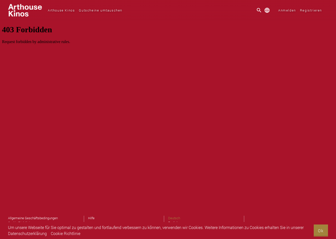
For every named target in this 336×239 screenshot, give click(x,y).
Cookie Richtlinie (65, 233)
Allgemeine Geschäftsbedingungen (33, 218)
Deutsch (174, 218)
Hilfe (91, 218)
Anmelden (287, 10)
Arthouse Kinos (61, 10)
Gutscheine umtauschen (100, 10)
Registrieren (311, 10)
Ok (321, 230)
